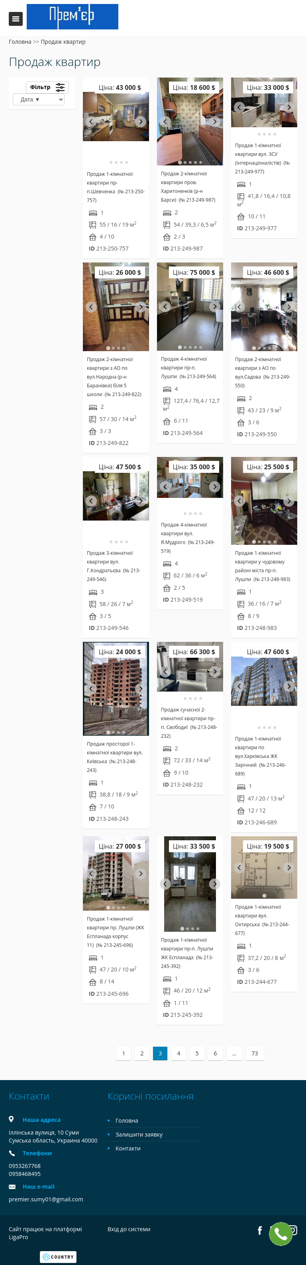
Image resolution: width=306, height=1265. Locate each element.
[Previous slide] (239, 867)
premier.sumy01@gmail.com (46, 1199)
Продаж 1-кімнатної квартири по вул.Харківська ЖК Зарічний (260, 756)
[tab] (106, 163)
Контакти (128, 1148)
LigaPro (18, 1237)
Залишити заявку (139, 1134)
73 (255, 1053)
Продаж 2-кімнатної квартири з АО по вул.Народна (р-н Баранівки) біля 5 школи (114, 377)
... (234, 1053)
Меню (16, 19)
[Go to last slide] (91, 121)
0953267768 (25, 1166)
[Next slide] (140, 121)
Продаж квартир (63, 41)
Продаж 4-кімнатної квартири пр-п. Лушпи (188, 368)
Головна (20, 41)
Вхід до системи (129, 1229)
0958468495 (25, 1174)
